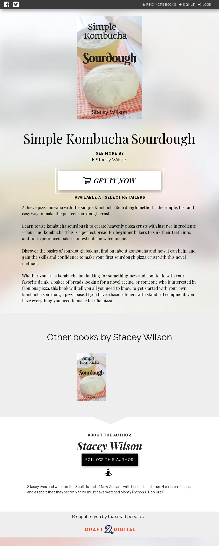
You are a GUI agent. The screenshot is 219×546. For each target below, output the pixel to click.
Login (205, 4)
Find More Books (159, 4)
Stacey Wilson (111, 159)
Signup (187, 4)
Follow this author (109, 460)
